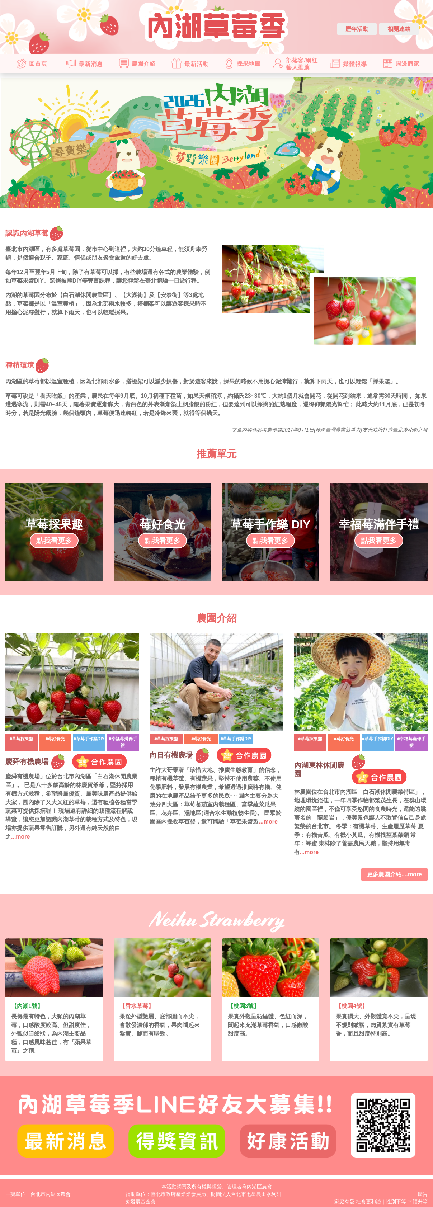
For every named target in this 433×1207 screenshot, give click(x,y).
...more (20, 837)
